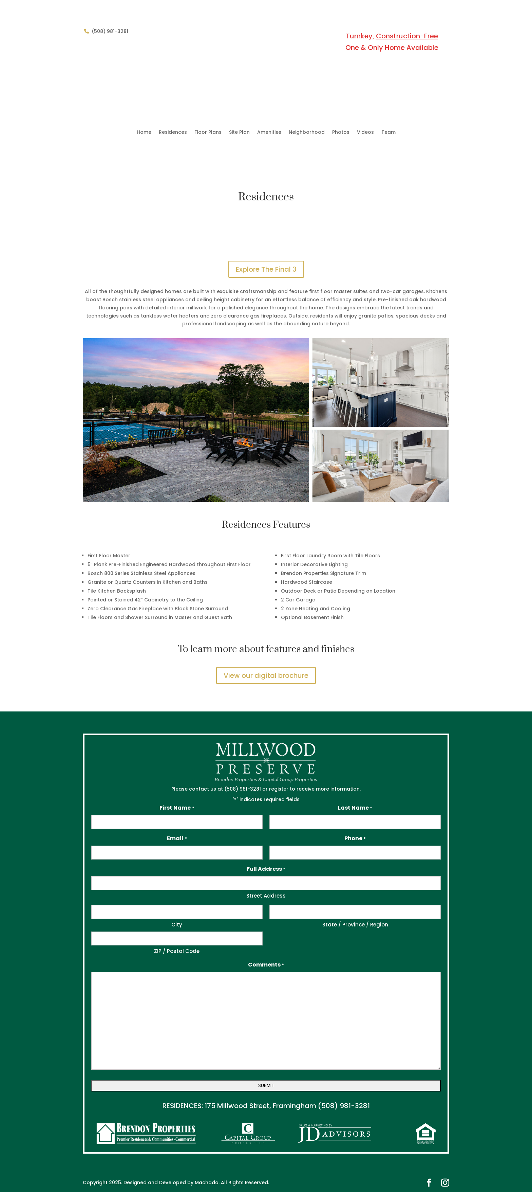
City (176, 924)
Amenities (269, 133)
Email (177, 838)
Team (388, 133)
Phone (355, 838)
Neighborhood (307, 133)
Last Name (355, 808)
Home (144, 133)
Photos (340, 133)
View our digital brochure (266, 675)
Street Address (266, 895)
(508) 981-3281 (344, 1105)
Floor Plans (208, 133)
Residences (173, 133)
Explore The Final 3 (266, 269)
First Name (176, 808)
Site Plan (239, 133)
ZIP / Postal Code (177, 951)
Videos (365, 133)
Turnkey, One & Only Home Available (391, 41)
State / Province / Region (355, 924)
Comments (266, 965)
